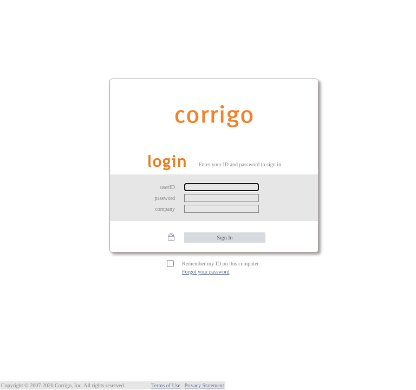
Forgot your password (206, 272)
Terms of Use (165, 385)
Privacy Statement (204, 385)
